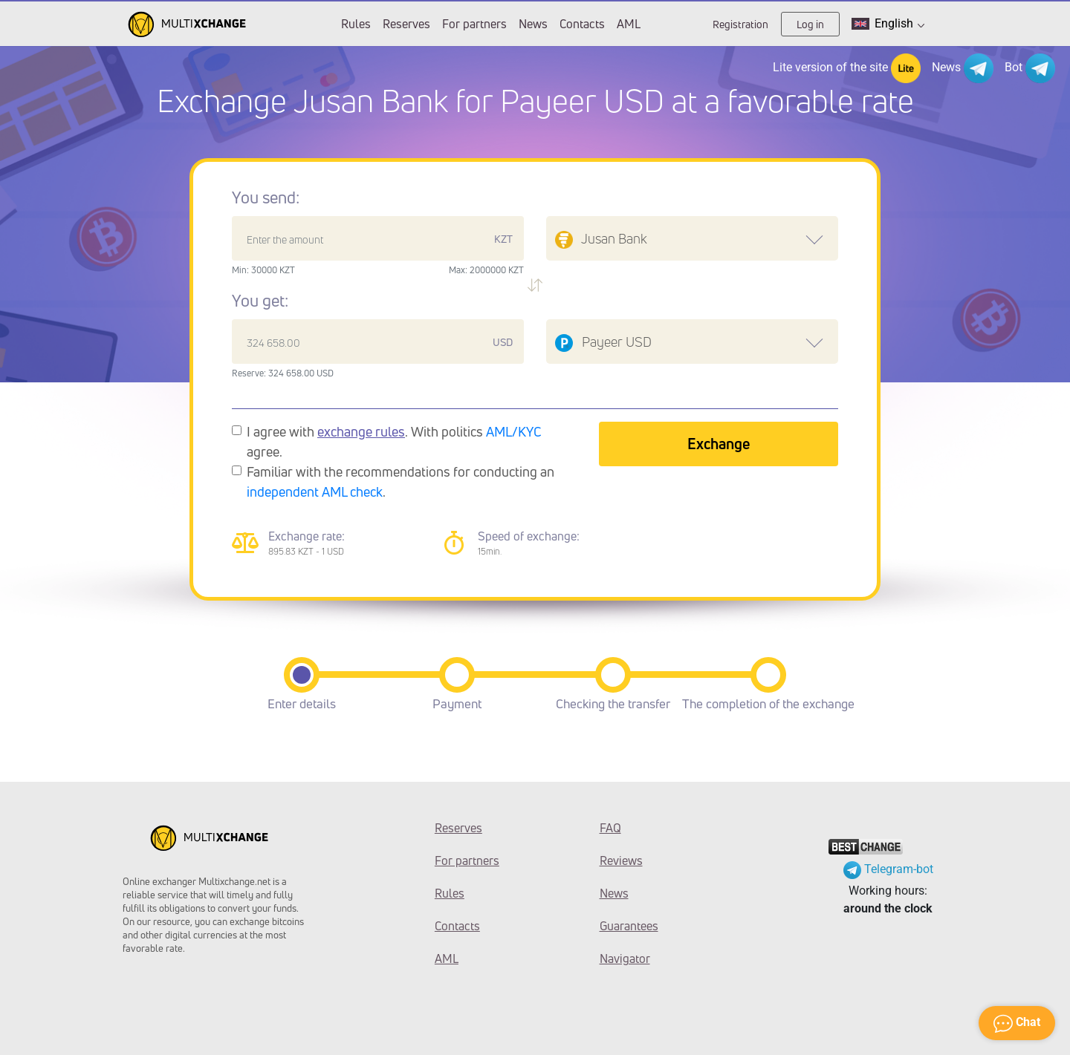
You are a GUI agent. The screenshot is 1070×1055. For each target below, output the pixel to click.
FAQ (610, 828)
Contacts (582, 24)
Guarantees (629, 926)
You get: (260, 301)
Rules (356, 24)
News (533, 24)
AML (629, 24)
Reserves (406, 24)
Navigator (625, 958)
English (888, 23)
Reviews (621, 860)
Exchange (718, 444)
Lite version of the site (847, 68)
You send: (265, 197)
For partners (474, 24)
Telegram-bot (888, 869)
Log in (810, 24)
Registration (740, 24)
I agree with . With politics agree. (394, 441)
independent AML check (315, 491)
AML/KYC (514, 431)
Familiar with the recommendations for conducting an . (400, 481)
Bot (1030, 68)
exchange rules (361, 431)
